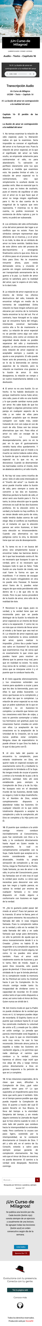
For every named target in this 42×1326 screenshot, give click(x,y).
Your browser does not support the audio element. (20, 74)
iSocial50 (29, 1321)
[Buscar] (18, 1179)
